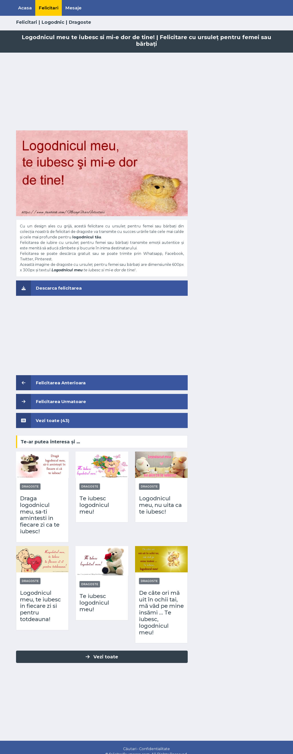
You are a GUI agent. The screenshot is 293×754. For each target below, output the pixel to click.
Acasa (25, 8)
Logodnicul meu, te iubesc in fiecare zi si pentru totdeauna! (40, 606)
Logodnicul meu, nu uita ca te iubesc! (160, 505)
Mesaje (73, 8)
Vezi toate (102, 657)
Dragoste (80, 22)
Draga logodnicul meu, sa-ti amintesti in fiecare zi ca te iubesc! (40, 515)
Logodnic (52, 22)
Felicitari (48, 8)
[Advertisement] (146, 91)
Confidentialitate (154, 749)
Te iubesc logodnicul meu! (94, 505)
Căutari (129, 749)
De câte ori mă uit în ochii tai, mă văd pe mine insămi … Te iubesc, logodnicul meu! (161, 613)
